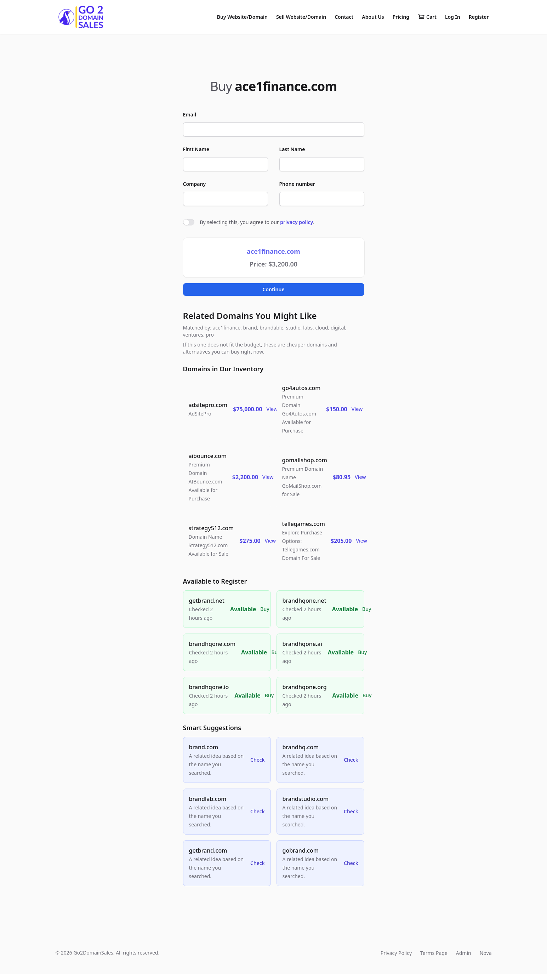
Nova (486, 953)
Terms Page (434, 953)
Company (194, 184)
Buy (264, 609)
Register (479, 16)
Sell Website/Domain (301, 16)
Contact (344, 16)
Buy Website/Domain (242, 16)
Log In (452, 16)
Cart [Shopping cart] (427, 17)
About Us (373, 16)
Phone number (297, 184)
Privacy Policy (396, 953)
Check (257, 759)
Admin (463, 953)
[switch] (188, 222)
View (272, 409)
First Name (196, 149)
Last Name (292, 149)
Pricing (401, 16)
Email (189, 114)
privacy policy (296, 222)
